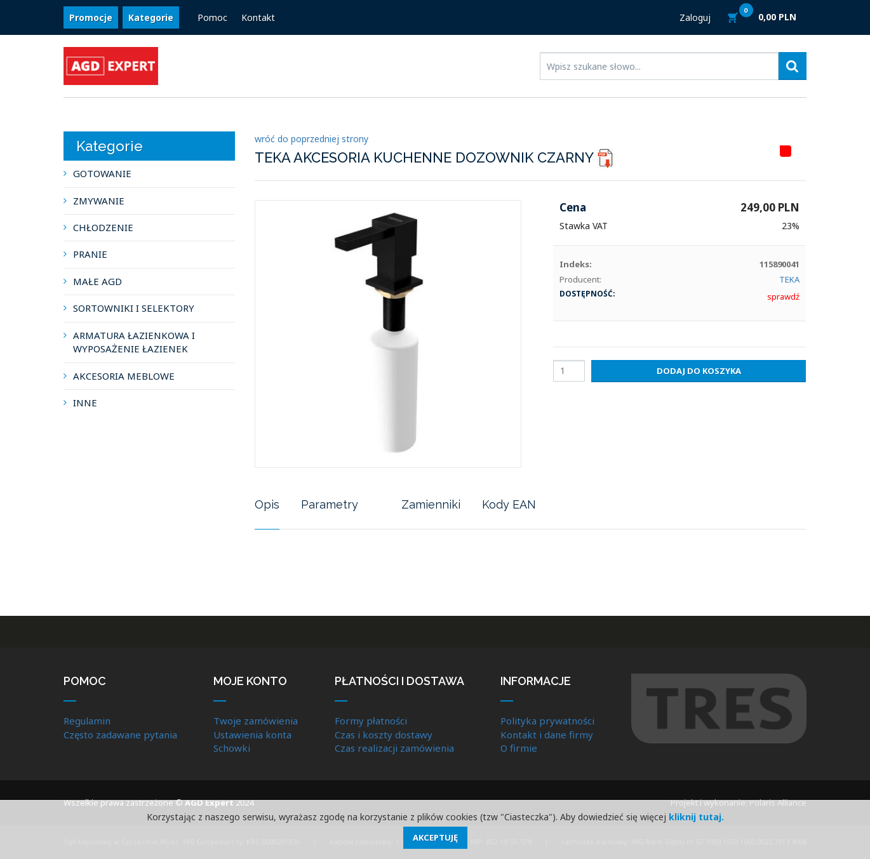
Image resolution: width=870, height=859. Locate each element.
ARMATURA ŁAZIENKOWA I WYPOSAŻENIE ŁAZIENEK (134, 342)
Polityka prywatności (547, 720)
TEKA (789, 279)
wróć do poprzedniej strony (311, 139)
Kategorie (150, 17)
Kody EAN (509, 504)
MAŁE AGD (97, 281)
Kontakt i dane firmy (546, 734)
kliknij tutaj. (696, 817)
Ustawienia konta (252, 734)
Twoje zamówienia (255, 720)
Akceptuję (435, 837)
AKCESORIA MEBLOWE (124, 376)
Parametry (329, 504)
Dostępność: (587, 293)
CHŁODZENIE (103, 227)
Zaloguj (695, 17)
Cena (572, 207)
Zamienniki (430, 504)
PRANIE (90, 254)
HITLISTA (800, 151)
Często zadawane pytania (120, 734)
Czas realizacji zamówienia (394, 748)
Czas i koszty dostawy (383, 734)
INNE (85, 402)
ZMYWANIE (98, 200)
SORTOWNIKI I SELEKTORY (133, 308)
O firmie (518, 748)
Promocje (90, 17)
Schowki (231, 748)
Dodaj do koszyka (699, 370)
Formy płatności (371, 720)
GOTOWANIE (102, 173)
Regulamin (87, 720)
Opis (267, 504)
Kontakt (258, 17)
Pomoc (212, 17)
